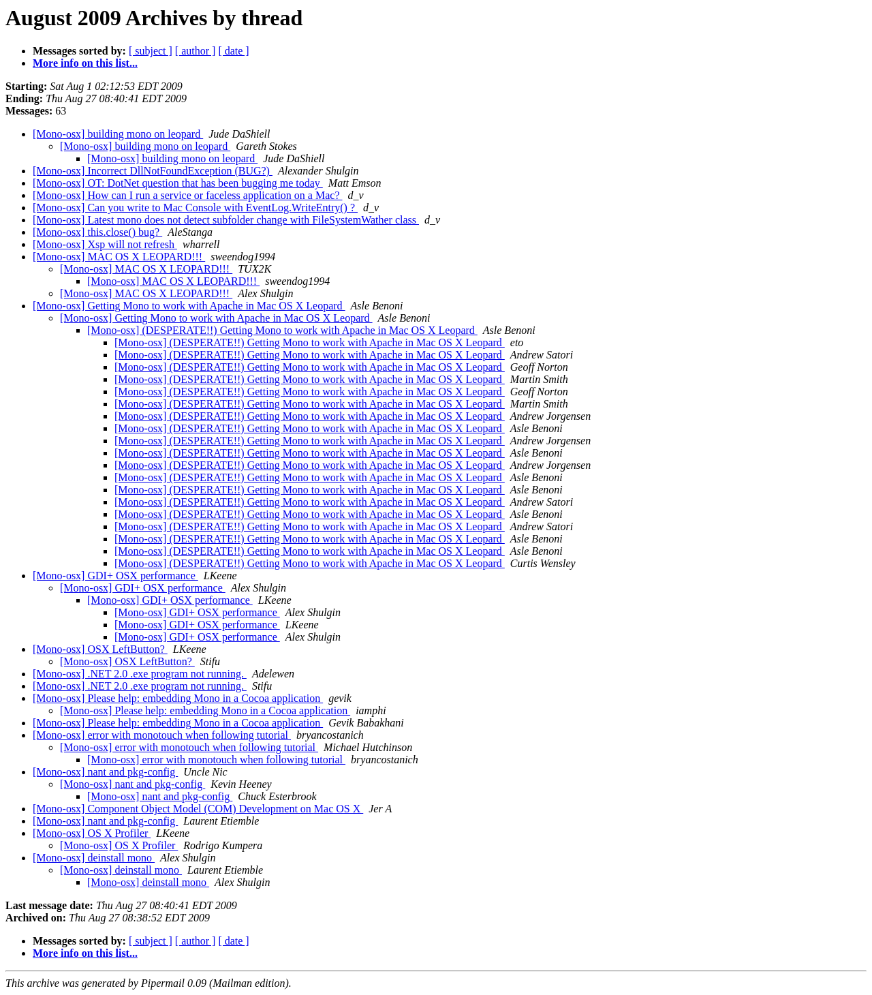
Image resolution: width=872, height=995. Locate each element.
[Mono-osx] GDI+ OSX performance (115, 575)
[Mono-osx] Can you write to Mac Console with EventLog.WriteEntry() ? (195, 207)
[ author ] (195, 51)
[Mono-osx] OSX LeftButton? (100, 649)
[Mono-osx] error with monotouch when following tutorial (162, 735)
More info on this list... (85, 63)
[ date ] (233, 51)
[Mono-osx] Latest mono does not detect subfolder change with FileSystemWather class (226, 220)
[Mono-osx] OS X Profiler (92, 833)
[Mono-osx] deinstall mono (94, 857)
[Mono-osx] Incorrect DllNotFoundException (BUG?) (152, 171)
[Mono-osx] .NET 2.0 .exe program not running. (140, 673)
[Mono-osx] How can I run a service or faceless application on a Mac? (188, 195)
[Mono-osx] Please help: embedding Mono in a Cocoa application (178, 698)
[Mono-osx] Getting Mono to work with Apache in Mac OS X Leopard (189, 305)
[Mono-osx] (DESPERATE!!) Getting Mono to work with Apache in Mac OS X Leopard (282, 330)
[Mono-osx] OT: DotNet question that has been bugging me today (178, 183)
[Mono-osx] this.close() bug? (97, 232)
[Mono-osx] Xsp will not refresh (105, 244)
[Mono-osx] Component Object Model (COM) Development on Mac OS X (198, 808)
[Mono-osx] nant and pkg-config (105, 772)
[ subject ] (150, 51)
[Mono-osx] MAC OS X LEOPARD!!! (119, 256)
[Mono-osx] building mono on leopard (118, 134)
